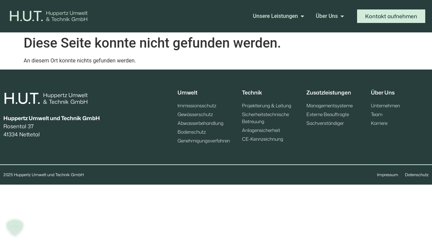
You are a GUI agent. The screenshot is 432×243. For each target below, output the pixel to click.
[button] (15, 228)
